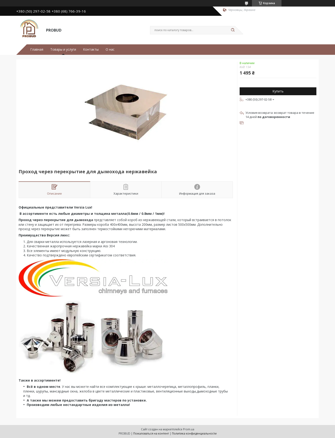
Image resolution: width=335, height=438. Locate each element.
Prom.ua (188, 429)
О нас (110, 49)
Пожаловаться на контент (151, 433)
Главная (36, 49)
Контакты (91, 49)
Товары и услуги (63, 49)
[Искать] (232, 30)
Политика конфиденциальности (194, 433)
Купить (278, 91)
